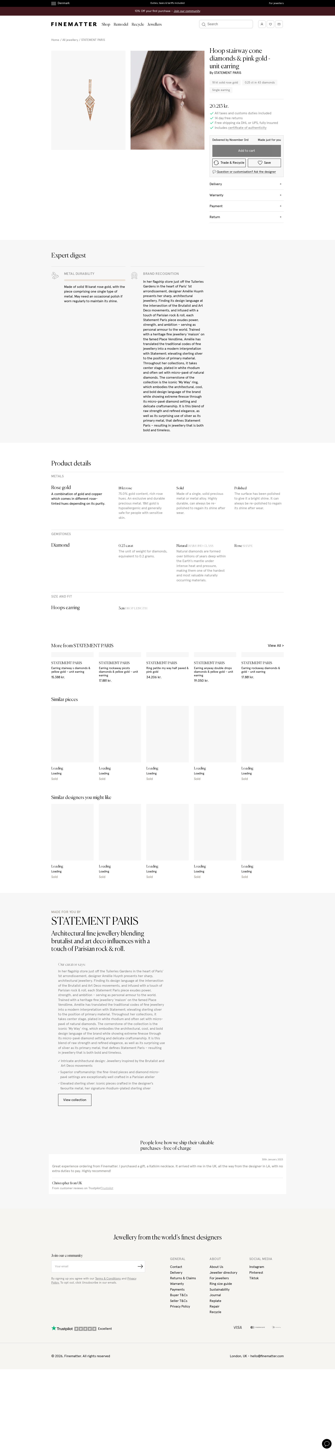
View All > (275, 640)
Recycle (136, 24)
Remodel (120, 24)
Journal (215, 1294)
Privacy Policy (180, 1306)
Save (270, 151)
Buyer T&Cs (179, 1294)
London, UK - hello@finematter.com (256, 1355)
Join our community (187, 11)
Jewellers (153, 24)
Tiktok (254, 1277)
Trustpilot (107, 1188)
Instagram (257, 1266)
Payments (177, 1289)
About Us (217, 1266)
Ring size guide (221, 1283)
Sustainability (220, 1289)
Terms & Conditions (109, 1278)
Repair (215, 1306)
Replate (216, 1300)
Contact (176, 1266)
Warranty (177, 1283)
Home (55, 40)
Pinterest (256, 1272)
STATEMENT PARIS (94, 40)
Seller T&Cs (179, 1300)
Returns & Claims (183, 1277)
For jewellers (276, 3)
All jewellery (70, 40)
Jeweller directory (223, 1272)
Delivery (176, 1272)
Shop (106, 24)
